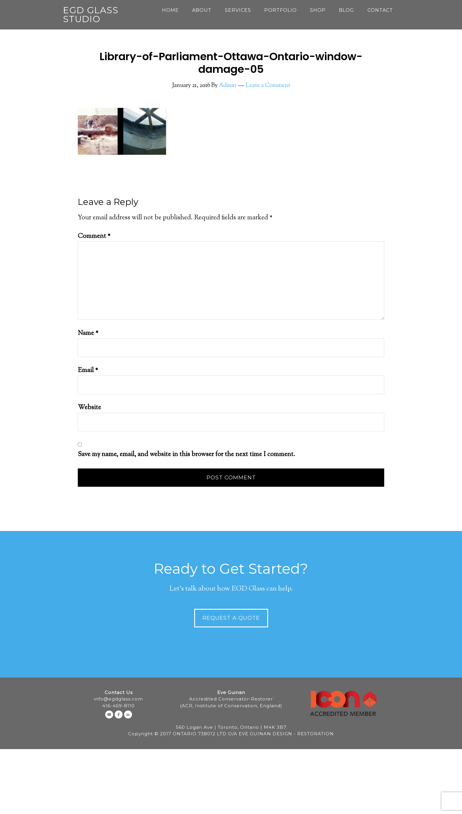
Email (88, 370)
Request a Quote (231, 618)
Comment (94, 236)
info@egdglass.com (118, 699)
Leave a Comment (268, 85)
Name (88, 333)
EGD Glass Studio (90, 14)
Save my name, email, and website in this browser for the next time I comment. (186, 454)
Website (89, 407)
